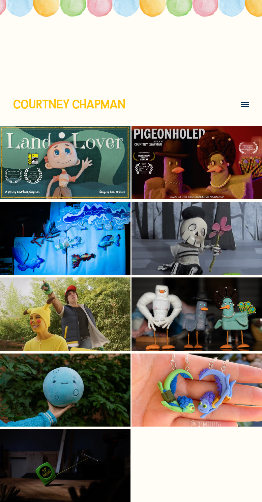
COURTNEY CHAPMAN (69, 104)
